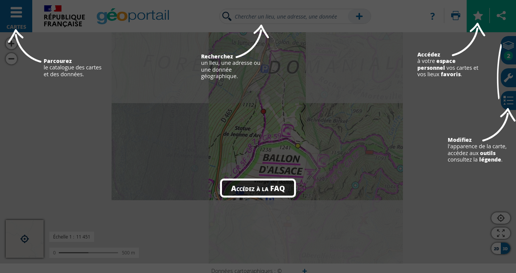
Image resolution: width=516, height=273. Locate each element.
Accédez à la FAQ (258, 188)
